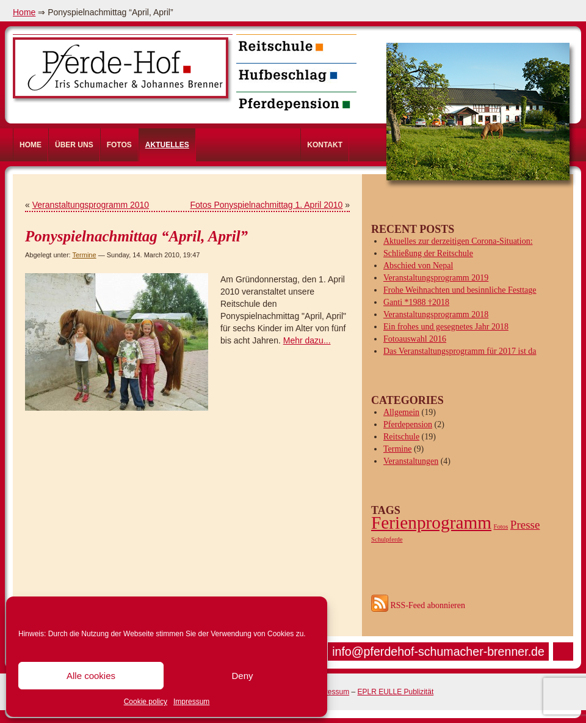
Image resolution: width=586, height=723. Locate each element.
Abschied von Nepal (418, 265)
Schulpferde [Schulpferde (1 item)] (387, 539)
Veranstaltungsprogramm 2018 (435, 314)
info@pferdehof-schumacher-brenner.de (438, 651)
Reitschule (401, 436)
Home (24, 12)
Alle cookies (91, 675)
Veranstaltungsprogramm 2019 (435, 277)
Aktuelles (167, 145)
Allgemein (401, 412)
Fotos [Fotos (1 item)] (501, 526)
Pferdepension (407, 424)
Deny (242, 675)
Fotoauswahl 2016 (414, 338)
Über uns (74, 145)
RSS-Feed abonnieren (418, 605)
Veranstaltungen (410, 461)
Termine (84, 255)
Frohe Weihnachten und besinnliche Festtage (460, 290)
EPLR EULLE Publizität (395, 692)
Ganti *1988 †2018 (416, 302)
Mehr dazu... (307, 340)
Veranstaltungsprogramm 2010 (90, 205)
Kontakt (324, 145)
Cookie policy (145, 701)
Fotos (119, 145)
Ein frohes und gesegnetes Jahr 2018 (445, 326)
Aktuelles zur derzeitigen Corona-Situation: (458, 241)
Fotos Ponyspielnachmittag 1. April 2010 (266, 205)
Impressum (191, 701)
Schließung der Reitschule (428, 253)
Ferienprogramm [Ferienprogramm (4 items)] (431, 522)
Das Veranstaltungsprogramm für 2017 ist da (460, 351)
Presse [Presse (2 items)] (525, 524)
